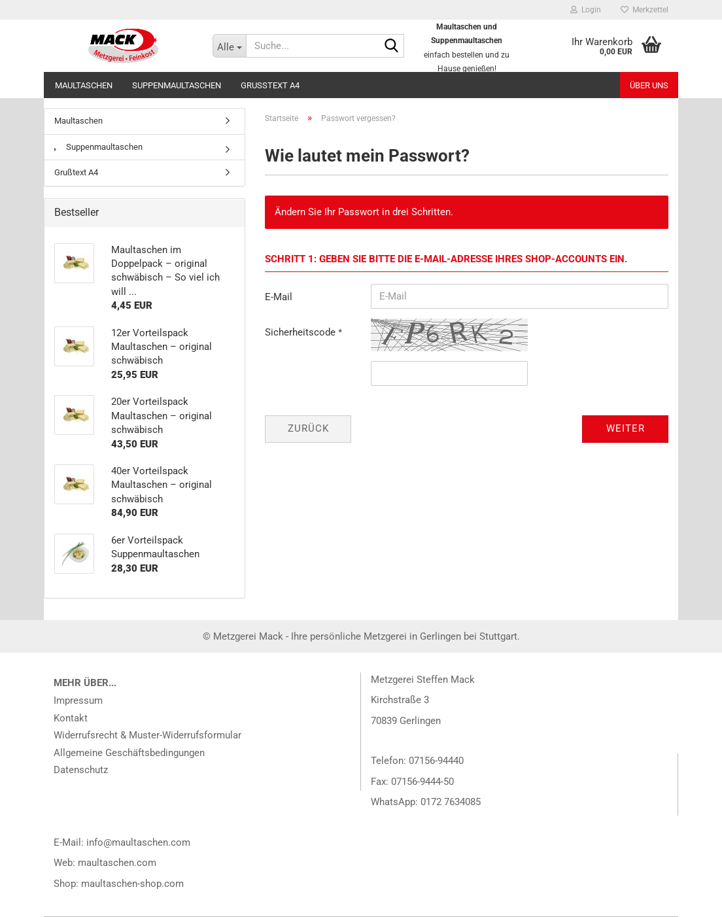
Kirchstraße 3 (400, 700)
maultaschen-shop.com (132, 884)
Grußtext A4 (270, 85)
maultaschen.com (117, 863)
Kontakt (71, 718)
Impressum (78, 700)
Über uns (649, 85)
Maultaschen (83, 85)
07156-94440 (436, 761)
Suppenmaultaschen (176, 85)
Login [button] (585, 9)
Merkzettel (644, 9)
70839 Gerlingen (406, 721)
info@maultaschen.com (138, 842)
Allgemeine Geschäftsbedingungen (129, 753)
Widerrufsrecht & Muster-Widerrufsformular (147, 735)
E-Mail (278, 297)
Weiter (625, 428)
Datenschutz (81, 770)
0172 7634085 (451, 802)
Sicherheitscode (301, 332)
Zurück (308, 428)
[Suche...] (230, 46)
